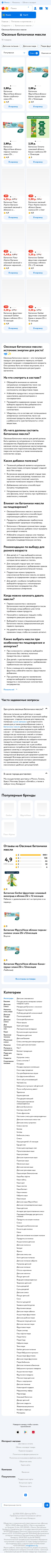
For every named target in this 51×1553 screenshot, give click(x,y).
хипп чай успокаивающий (27, 1080)
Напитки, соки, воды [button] (8, 1011)
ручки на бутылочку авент (27, 1089)
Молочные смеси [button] (8, 1041)
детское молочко (24, 1245)
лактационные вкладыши (27, 1029)
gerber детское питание (26, 1350)
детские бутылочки (24, 1107)
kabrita (19, 1054)
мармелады (21, 1394)
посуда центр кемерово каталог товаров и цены (29, 1003)
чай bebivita (21, 1083)
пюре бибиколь (23, 1362)
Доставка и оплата (25, 1444)
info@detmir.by (31, 1546)
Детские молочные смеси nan (28, 1120)
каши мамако (22, 1192)
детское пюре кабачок (26, 1311)
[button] (24, 15)
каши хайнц (21, 1180)
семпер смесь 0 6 (24, 1110)
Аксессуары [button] (8, 998)
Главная (5, 21)
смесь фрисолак (23, 1113)
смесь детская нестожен (26, 1045)
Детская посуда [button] (7, 1016)
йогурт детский (23, 1277)
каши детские (22, 1208)
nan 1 (19, 1048)
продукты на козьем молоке (28, 1220)
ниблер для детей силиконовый (29, 1013)
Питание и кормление (21, 21)
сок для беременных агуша (27, 1073)
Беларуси (31, 1518)
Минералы (21, 1413)
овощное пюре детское (26, 1321)
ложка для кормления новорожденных (25, 1103)
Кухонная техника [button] (7, 1036)
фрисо (19, 1251)
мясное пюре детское (25, 1378)
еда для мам (21, 1145)
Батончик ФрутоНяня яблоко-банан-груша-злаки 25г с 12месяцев (25, 965)
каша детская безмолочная (27, 1226)
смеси (19, 1139)
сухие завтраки (20, 721)
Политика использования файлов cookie (25, 1458)
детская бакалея (23, 1038)
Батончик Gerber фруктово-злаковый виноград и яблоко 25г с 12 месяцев (25, 894)
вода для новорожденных (27, 1280)
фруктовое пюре (23, 1327)
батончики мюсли (12, 727)
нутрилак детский (24, 1264)
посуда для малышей (25, 1099)
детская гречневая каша (26, 1170)
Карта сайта (25, 1465)
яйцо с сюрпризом (24, 1381)
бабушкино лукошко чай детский (30, 1086)
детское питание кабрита (27, 1261)
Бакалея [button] (7, 1001)
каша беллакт (22, 1189)
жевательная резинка (25, 1407)
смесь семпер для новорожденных (30, 1042)
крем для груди (23, 1026)
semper (19, 1248)
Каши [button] (6, 1032)
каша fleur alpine (23, 1177)
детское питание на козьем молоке (31, 1235)
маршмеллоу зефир (24, 1391)
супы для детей (23, 1286)
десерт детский (23, 1400)
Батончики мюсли (23, 25)
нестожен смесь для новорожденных (31, 1116)
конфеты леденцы (24, 1410)
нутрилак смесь (23, 1057)
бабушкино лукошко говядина (29, 1369)
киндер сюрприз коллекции (28, 1067)
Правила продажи (25, 1451)
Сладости (6, 25)
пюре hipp (21, 1340)
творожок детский (24, 1283)
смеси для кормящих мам (27, 1148)
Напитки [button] (7, 1045)
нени (19, 1232)
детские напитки (23, 1273)
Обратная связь (25, 1461)
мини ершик (22, 1023)
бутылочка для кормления (27, 1032)
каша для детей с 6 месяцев (27, 1142)
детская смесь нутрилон (26, 1123)
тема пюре (21, 1346)
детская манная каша (25, 1167)
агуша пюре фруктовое (26, 1315)
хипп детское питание (26, 1258)
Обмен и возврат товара (25, 1447)
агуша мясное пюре (25, 1372)
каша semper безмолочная (27, 1173)
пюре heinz (21, 1337)
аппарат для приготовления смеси (30, 1211)
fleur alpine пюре (24, 1334)
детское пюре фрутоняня (27, 1359)
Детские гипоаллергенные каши (29, 1205)
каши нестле (22, 1186)
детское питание (23, 1267)
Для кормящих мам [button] (8, 1027)
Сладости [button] (7, 1058)
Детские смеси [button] (7, 1005)
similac (19, 1132)
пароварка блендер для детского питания (30, 1215)
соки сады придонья (25, 1070)
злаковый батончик (24, 1397)
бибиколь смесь (23, 1135)
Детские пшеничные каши (27, 1158)
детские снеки (23, 1292)
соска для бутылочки (25, 1019)
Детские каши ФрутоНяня (27, 1202)
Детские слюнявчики (25, 999)
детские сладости (24, 1403)
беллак (19, 1129)
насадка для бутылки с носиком (29, 1007)
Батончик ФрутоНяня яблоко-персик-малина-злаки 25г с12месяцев (25, 931)
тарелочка (21, 1092)
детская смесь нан (24, 1254)
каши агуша (21, 1199)
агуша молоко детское (26, 1242)
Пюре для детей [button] (8, 1054)
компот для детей (24, 1302)
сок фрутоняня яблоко (26, 1076)
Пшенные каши (23, 1161)
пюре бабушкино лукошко (27, 1353)
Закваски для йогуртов (26, 1305)
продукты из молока (25, 1239)
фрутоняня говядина (25, 1375)
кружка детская (23, 1095)
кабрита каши (22, 1196)
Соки (19, 1299)
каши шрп (21, 1183)
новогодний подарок (25, 1388)
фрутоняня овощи (24, 1308)
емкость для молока (24, 1229)
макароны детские (24, 1035)
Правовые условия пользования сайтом (25, 1516)
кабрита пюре (22, 1343)
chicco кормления (24, 1270)
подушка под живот (25, 1010)
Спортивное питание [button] (9, 1062)
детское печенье (23, 1384)
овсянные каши (23, 1164)
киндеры (20, 1064)
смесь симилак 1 (23, 1061)
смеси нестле (22, 1126)
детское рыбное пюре (26, 1318)
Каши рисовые (22, 1154)
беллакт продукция (24, 1051)
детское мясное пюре (25, 1324)
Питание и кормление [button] (8, 1049)
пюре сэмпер (22, 1330)
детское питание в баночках (28, 1365)
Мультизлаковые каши (25, 1151)
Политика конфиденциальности (25, 1454)
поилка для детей (24, 1016)
